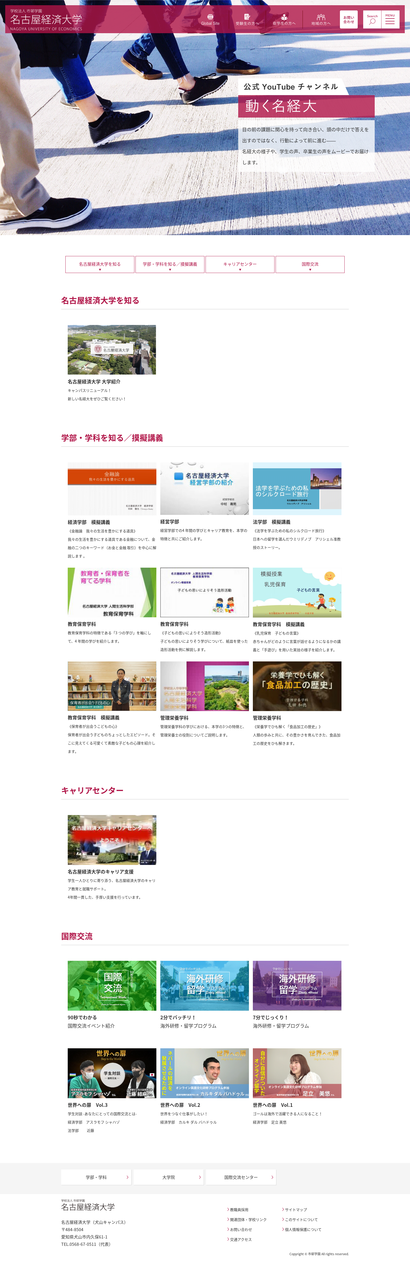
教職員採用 (239, 1209)
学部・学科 (96, 1177)
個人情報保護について (303, 1229)
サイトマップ (296, 1209)
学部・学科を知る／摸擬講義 (170, 264)
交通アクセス (241, 1239)
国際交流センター (241, 1177)
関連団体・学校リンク (248, 1219)
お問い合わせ (241, 1229)
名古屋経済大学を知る (100, 264)
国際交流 (310, 264)
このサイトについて (301, 1219)
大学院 (168, 1177)
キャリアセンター (240, 264)
